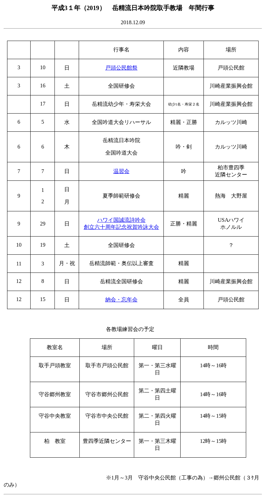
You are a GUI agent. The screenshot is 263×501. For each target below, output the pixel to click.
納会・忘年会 (121, 299)
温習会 (121, 171)
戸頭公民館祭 (121, 68)
